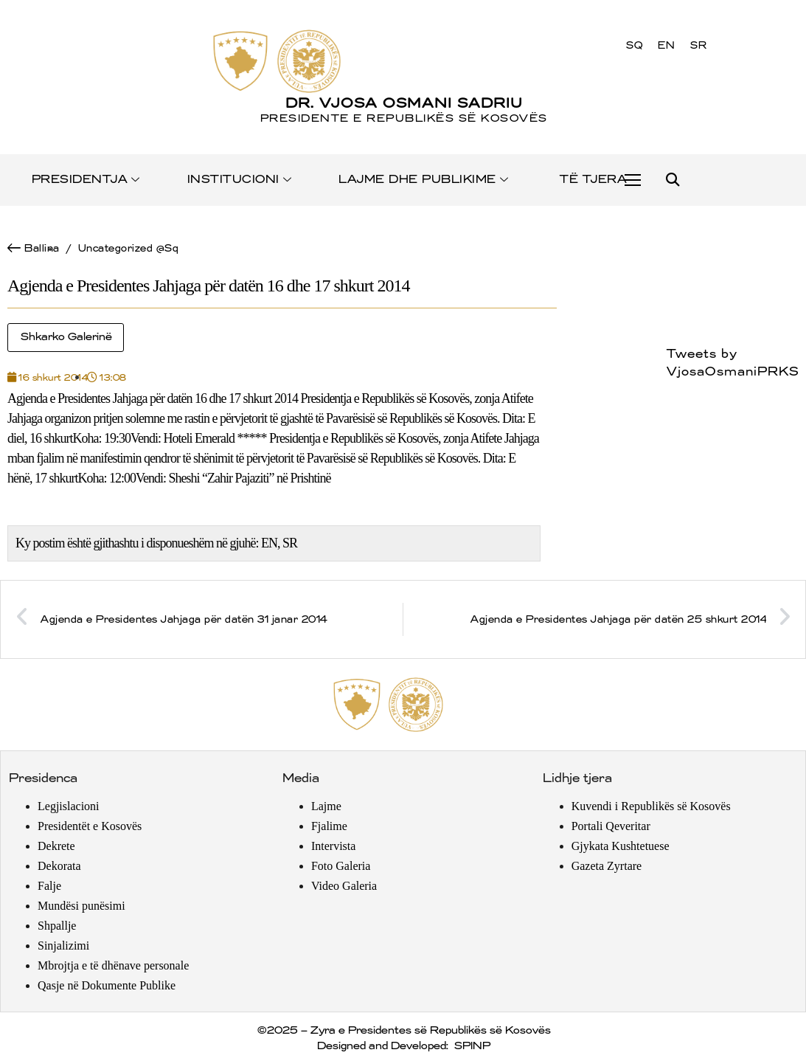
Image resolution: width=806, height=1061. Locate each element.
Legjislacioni (69, 806)
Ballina (41, 248)
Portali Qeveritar (611, 826)
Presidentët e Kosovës (90, 826)
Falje (49, 885)
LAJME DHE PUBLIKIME (424, 179)
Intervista (333, 846)
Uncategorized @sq (127, 248)
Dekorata (59, 866)
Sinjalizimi (63, 945)
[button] (672, 180)
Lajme (326, 806)
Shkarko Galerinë (65, 337)
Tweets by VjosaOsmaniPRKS (732, 363)
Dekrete (56, 846)
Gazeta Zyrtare (607, 866)
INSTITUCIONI (240, 179)
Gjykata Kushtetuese (621, 846)
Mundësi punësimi (81, 905)
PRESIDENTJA (86, 179)
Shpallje (57, 925)
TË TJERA (592, 179)
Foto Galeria (340, 866)
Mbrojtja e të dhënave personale (113, 965)
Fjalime (329, 826)
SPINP (472, 1046)
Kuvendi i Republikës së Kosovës (651, 806)
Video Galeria (344, 885)
